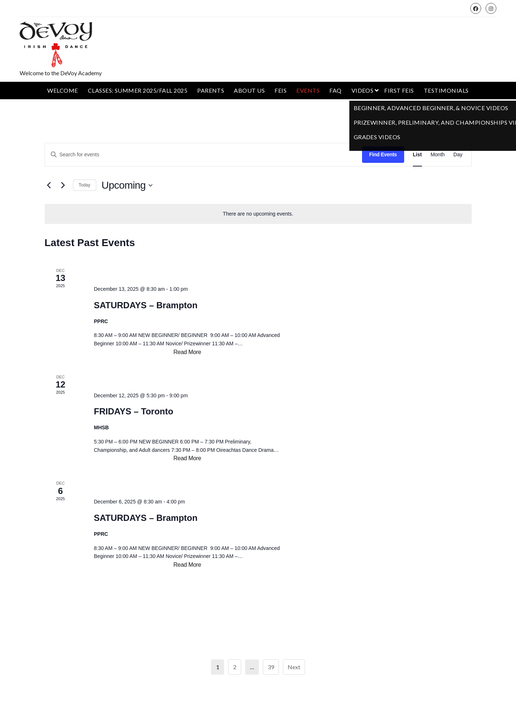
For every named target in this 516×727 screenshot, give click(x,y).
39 (271, 666)
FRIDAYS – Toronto (133, 411)
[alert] (258, 214)
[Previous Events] (49, 185)
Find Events (383, 154)
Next (294, 666)
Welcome (62, 90)
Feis (281, 90)
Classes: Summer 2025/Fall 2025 (137, 90)
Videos (363, 90)
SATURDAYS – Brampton (145, 305)
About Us (249, 90)
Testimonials (446, 90)
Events (308, 90)
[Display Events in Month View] (438, 154)
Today (84, 185)
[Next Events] (63, 185)
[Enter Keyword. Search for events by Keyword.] (203, 154)
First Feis (399, 90)
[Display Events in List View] (417, 154)
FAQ (335, 90)
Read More (187, 352)
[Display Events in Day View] (458, 154)
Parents (210, 90)
